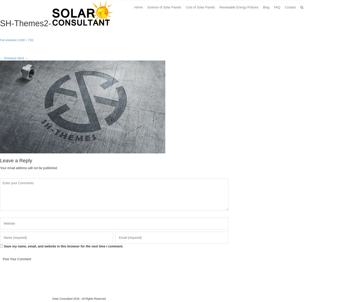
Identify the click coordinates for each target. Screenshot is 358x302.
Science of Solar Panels (164, 7)
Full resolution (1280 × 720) (16, 40)
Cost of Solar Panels (200, 7)
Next (22, 58)
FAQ (277, 7)
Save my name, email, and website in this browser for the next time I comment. (63, 246)
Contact (290, 7)
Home (138, 7)
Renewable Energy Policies (238, 7)
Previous (8, 58)
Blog (266, 7)
